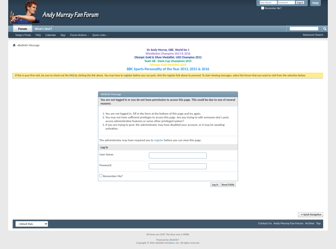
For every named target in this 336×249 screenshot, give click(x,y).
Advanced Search (313, 34)
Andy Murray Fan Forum (288, 223)
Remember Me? (271, 8)
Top (318, 223)
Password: (105, 165)
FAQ (38, 35)
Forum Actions (78, 35)
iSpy (62, 35)
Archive (309, 223)
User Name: (106, 154)
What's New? (43, 29)
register (159, 140)
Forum (22, 29)
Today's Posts (23, 35)
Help (315, 3)
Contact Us (265, 223)
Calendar (51, 35)
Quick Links (99, 35)
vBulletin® (174, 239)
